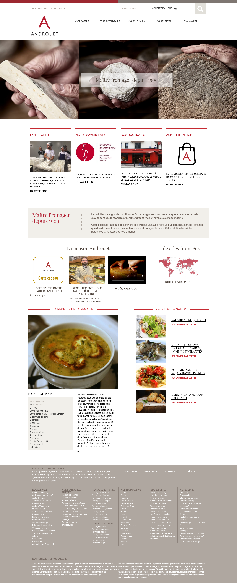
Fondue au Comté (158, 512)
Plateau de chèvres (70, 495)
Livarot (124, 517)
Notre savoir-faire (109, 21)
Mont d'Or (125, 522)
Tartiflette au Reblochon (160, 514)
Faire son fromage (187, 501)
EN (40, 8)
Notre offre (82, 21)
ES (46, 8)
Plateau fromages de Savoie (74, 506)
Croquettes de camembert (161, 501)
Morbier (124, 542)
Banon (123, 509)
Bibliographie (185, 495)
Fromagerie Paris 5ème (102, 477)
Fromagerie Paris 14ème (44, 480)
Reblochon (125, 492)
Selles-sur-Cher (127, 506)
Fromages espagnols (100, 529)
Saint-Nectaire (127, 503)
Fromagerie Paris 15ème (52, 477)
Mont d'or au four (157, 509)
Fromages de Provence (101, 498)
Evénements (37, 542)
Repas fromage (38, 520)
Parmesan (39, 401)
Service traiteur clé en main (43, 531)
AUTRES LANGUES (59, 8)
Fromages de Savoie (100, 492)
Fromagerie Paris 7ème (77, 477)
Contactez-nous (128, 8)
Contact (170, 471)
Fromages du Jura (99, 514)
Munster (124, 514)
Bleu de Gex (126, 520)
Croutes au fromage (158, 531)
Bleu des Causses (128, 525)
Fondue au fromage (158, 492)
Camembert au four (158, 528)
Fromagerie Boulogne (43, 471)
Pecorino (39, 405)
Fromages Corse (98, 512)
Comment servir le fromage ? (192, 536)
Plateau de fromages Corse (73, 503)
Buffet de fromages (40, 517)
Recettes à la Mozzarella (160, 522)
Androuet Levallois (64, 471)
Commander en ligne (41, 492)
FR (34, 8)
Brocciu (124, 539)
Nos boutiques (136, 21)
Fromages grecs (98, 540)
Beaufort (124, 512)
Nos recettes (163, 21)
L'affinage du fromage (189, 509)
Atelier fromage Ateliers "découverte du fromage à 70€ (42, 500)
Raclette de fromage (159, 495)
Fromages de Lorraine (100, 517)
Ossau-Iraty (126, 533)
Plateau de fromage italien (73, 511)
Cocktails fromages (40, 528)
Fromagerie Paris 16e (51, 474)
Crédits (190, 471)
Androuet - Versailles (86, 471)
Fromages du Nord (99, 503)
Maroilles (124, 544)
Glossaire (184, 492)
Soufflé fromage (157, 498)
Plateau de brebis (69, 498)
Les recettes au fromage (190, 542)
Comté (124, 495)
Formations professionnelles (44, 544)
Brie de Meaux (127, 501)
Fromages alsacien (99, 506)
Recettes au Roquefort (159, 520)
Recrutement (131, 471)
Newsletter (151, 471)
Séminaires (37, 539)
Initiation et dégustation (42, 525)
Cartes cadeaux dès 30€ (42, 495)
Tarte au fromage (157, 506)
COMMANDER (190, 21)
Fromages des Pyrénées (101, 509)
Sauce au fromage (158, 503)
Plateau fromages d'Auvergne (74, 509)
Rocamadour (126, 536)
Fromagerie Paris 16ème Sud (78, 474)
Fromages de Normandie (102, 495)
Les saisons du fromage (190, 539)
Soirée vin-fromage (40, 522)
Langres (124, 528)
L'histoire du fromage (189, 498)
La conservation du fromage (192, 533)
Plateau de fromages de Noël (74, 514)
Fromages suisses (99, 532)
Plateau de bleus (69, 500)
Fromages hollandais (100, 535)
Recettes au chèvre (158, 517)
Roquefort (125, 498)
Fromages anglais (98, 543)
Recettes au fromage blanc (161, 525)
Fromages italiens (98, 526)
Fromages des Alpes (100, 520)
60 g (32, 401)
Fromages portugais (99, 537)
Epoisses (124, 531)
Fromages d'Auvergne (100, 501)
